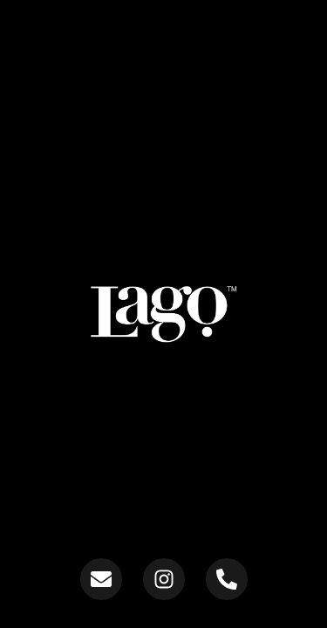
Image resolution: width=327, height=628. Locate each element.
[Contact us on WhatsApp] (227, 579)
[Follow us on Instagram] (164, 579)
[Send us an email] (101, 579)
